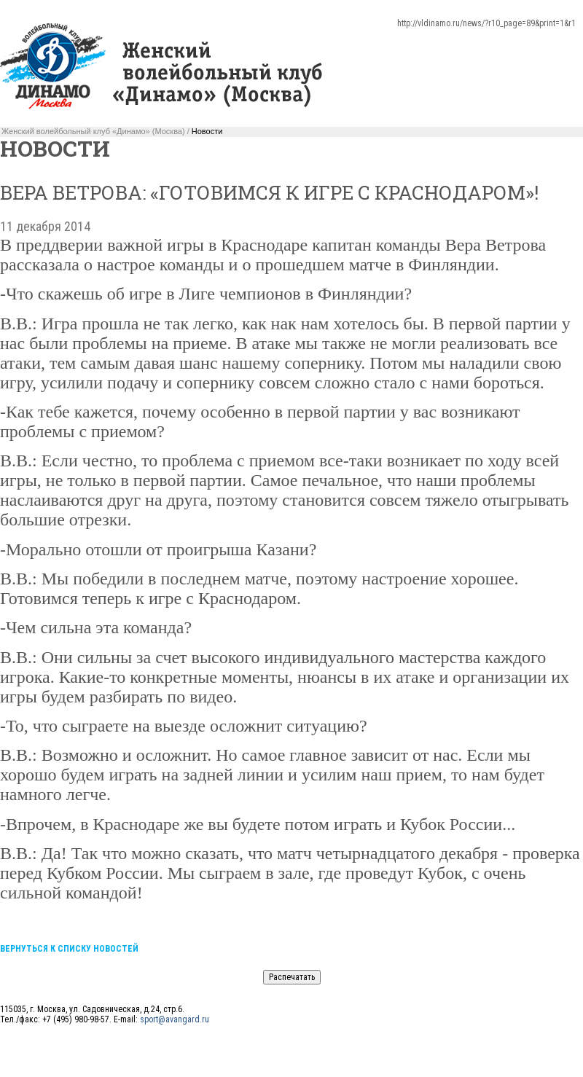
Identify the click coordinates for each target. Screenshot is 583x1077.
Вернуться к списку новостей (69, 949)
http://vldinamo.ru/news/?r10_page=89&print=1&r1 (486, 23)
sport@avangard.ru (174, 1019)
